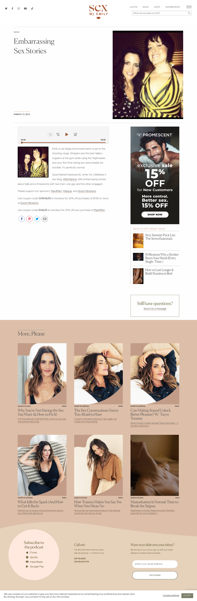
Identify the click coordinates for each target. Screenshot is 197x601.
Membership (173, 7)
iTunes (31, 552)
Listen (133, 7)
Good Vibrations (87, 191)
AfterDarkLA (70, 179)
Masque (67, 191)
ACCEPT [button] (187, 596)
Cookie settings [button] (171, 596)
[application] (63, 135)
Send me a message (155, 309)
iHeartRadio (34, 562)
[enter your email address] (155, 564)
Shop (157, 7)
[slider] (63, 142)
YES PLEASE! (155, 575)
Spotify (32, 557)
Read (146, 7)
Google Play (35, 566)
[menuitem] (133, 7)
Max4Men (56, 191)
